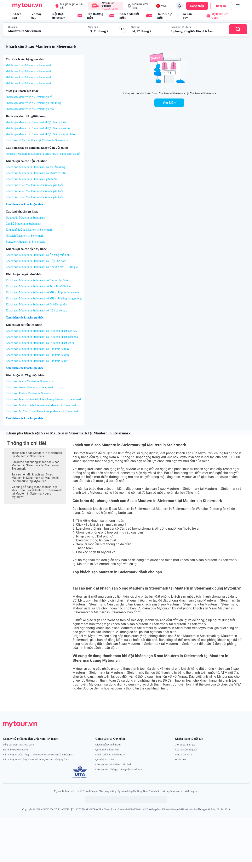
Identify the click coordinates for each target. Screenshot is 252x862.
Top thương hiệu (100, 15)
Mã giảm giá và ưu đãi (69, 5)
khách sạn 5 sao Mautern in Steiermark (41, 46)
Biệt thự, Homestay (67, 15)
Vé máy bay (36, 15)
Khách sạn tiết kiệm (135, 15)
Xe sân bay (187, 15)
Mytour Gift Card (215, 15)
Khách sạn (16, 15)
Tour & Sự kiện (164, 15)
